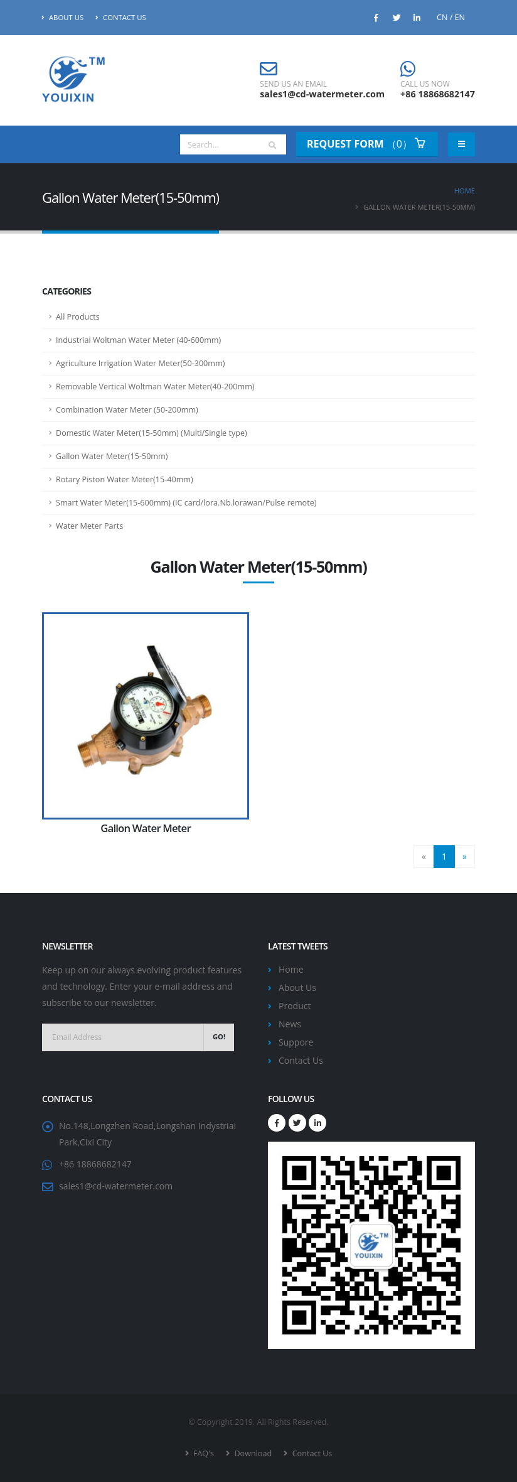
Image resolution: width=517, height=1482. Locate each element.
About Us (62, 17)
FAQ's (202, 1453)
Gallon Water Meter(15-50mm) (112, 456)
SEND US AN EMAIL (293, 84)
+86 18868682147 (437, 94)
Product (295, 1006)
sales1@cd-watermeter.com (322, 94)
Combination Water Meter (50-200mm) (127, 409)
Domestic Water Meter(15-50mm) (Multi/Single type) (151, 433)
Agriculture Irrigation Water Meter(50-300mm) (140, 363)
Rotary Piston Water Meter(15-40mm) (124, 479)
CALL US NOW (425, 84)
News (290, 1024)
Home (464, 190)
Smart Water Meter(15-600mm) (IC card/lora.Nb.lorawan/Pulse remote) (186, 502)
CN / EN (451, 17)
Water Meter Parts (89, 526)
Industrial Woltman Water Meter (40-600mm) (138, 340)
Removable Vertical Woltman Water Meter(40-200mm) (155, 386)
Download (252, 1453)
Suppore (296, 1042)
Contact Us (120, 17)
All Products (78, 316)
